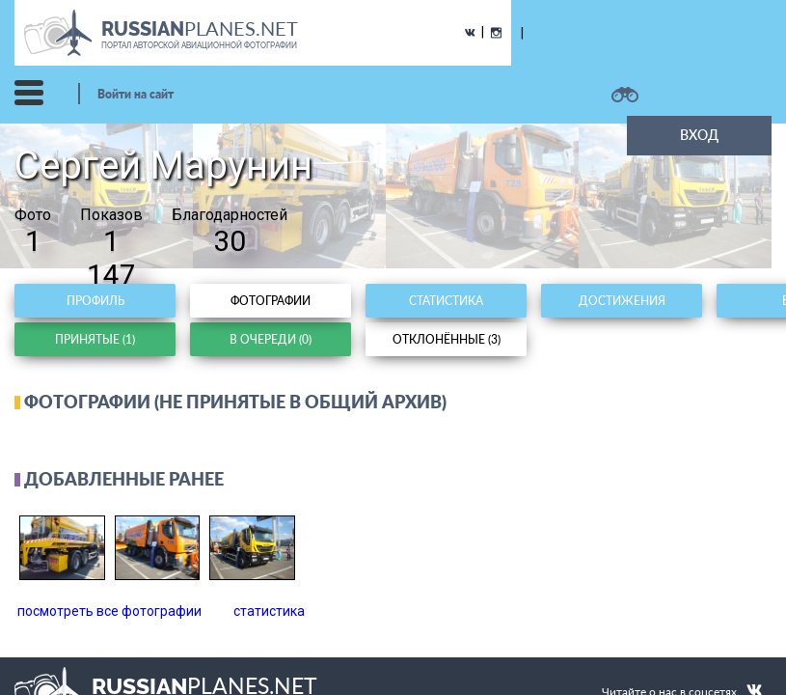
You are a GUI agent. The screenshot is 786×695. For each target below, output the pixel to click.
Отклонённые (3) (447, 339)
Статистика (446, 300)
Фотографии (270, 300)
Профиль (95, 300)
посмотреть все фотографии (109, 611)
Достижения (622, 300)
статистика (269, 611)
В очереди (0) (271, 339)
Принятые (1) (95, 339)
